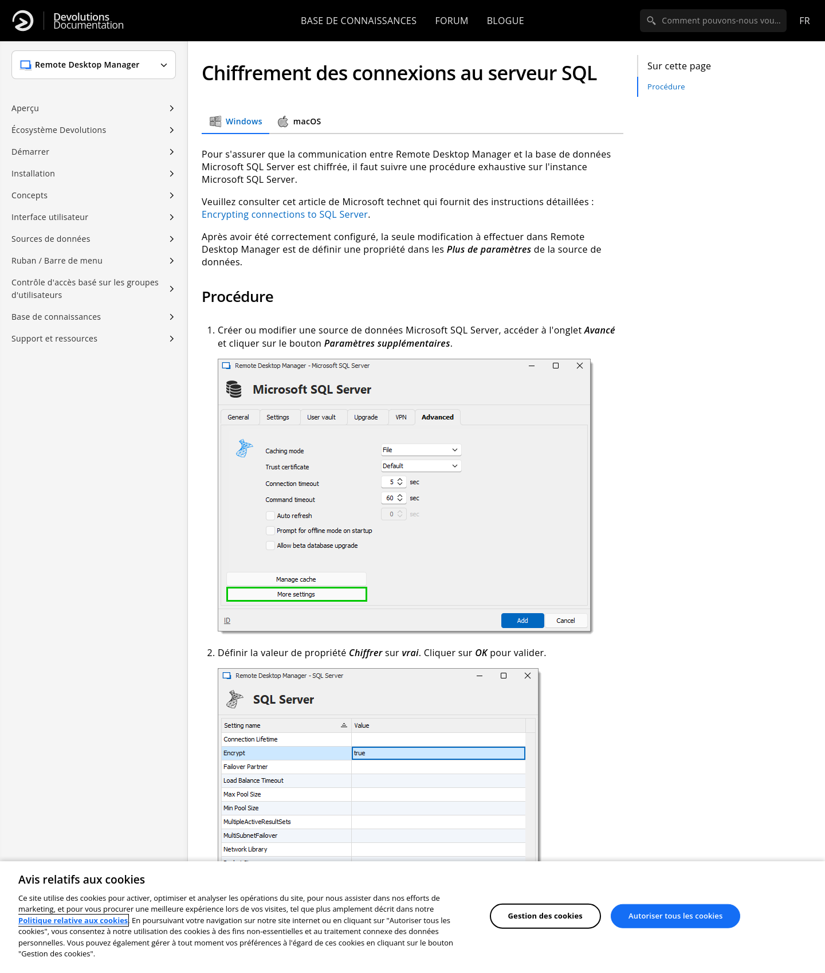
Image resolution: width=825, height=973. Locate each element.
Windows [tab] (235, 121)
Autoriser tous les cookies (675, 916)
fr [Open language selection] (804, 20)
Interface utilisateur (49, 216)
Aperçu (25, 108)
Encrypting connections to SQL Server (285, 214)
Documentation (88, 21)
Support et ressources (54, 338)
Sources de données (51, 238)
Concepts (29, 195)
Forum (451, 20)
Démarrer (30, 151)
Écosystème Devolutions (58, 129)
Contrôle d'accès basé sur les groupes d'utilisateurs (85, 288)
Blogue (505, 20)
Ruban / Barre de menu (57, 260)
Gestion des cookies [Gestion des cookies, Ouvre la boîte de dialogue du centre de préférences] (545, 916)
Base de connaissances (359, 20)
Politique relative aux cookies (73, 920)
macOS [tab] (298, 121)
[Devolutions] (22, 20)
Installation (33, 173)
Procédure (666, 86)
